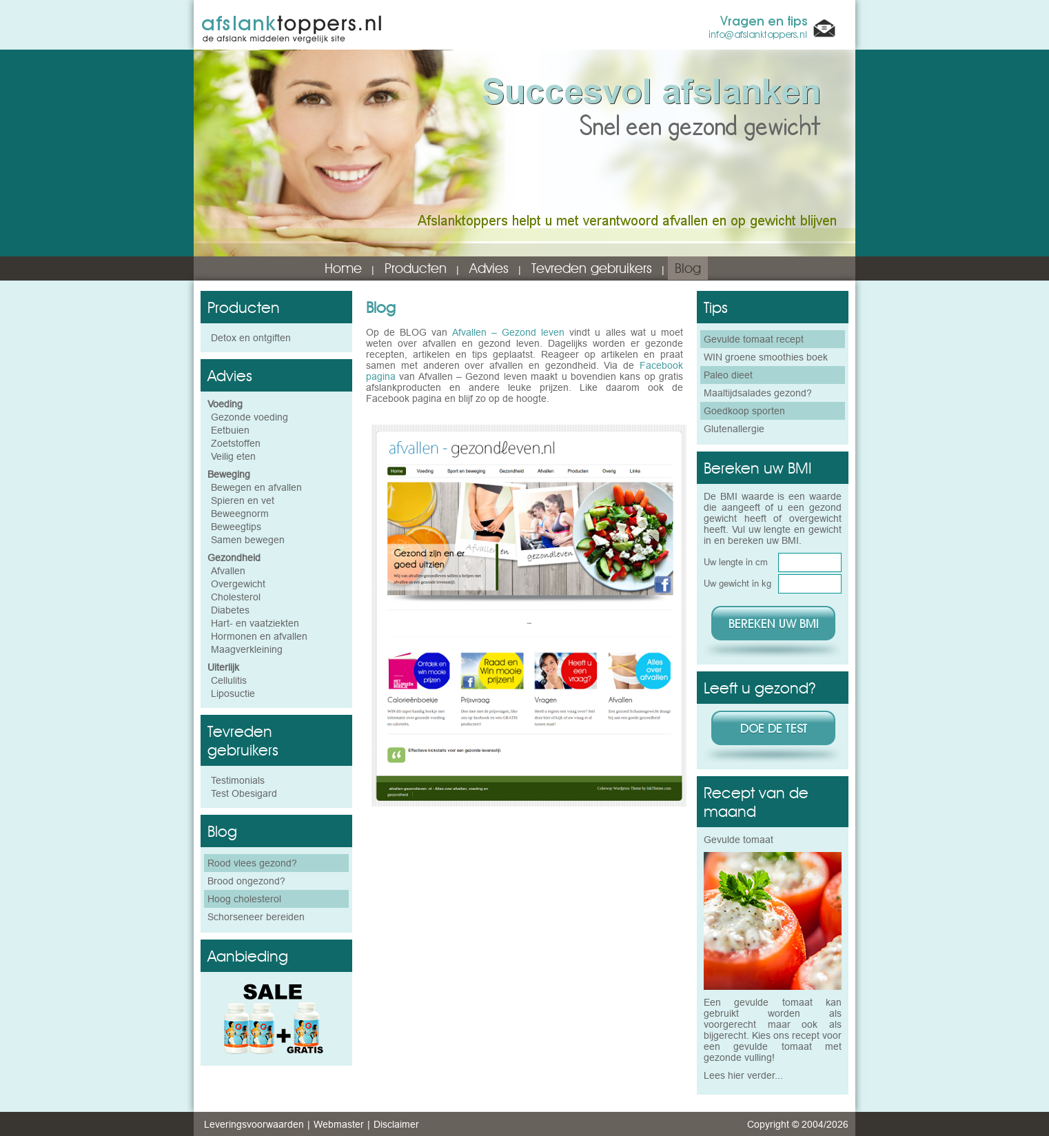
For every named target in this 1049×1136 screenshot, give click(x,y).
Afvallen (228, 570)
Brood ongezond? (246, 880)
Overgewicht (238, 583)
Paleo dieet (728, 375)
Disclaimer (396, 1124)
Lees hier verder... (743, 1075)
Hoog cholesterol (244, 898)
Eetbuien (230, 430)
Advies (489, 268)
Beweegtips (236, 526)
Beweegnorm (240, 513)
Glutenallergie (734, 428)
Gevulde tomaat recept (754, 339)
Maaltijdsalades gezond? (758, 392)
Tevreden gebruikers (591, 268)
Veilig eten (233, 456)
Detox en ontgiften (251, 337)
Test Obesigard (244, 793)
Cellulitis (229, 680)
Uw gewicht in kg (737, 583)
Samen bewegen (248, 539)
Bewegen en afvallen (256, 487)
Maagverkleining (247, 649)
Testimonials (238, 780)
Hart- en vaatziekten (255, 623)
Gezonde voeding (249, 417)
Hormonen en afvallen (259, 636)
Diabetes (230, 610)
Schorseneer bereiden (256, 916)
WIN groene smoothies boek (766, 357)
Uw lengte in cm (736, 561)
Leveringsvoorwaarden (254, 1124)
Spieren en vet (242, 500)
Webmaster (339, 1124)
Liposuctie (233, 693)
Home (343, 268)
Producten (416, 268)
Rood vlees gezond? (252, 863)
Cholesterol (236, 596)
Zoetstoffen (236, 443)
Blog (688, 268)
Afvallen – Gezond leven (508, 332)
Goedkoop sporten (744, 410)
